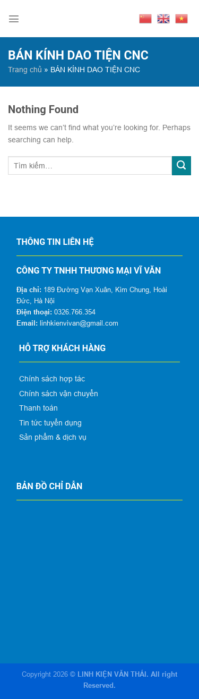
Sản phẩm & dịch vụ (52, 437)
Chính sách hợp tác (52, 378)
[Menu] (14, 18)
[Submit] (181, 165)
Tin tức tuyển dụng (50, 423)
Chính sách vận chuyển (58, 393)
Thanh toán (38, 408)
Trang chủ (25, 69)
